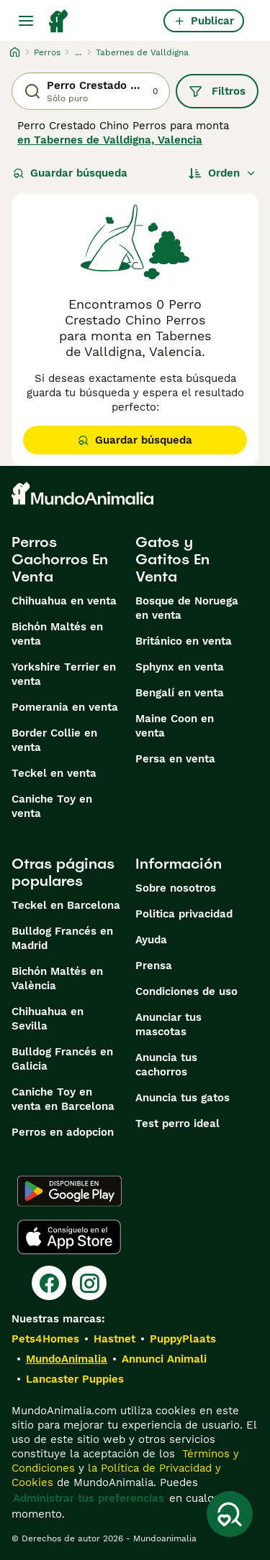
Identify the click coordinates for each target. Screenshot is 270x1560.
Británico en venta (183, 641)
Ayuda (151, 939)
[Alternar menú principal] (26, 20)
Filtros (217, 91)
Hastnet (114, 1338)
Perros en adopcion (63, 1132)
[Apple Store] (69, 1237)
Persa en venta (175, 758)
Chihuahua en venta (64, 600)
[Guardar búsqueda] (230, 1514)
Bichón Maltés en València (57, 978)
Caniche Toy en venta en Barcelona (63, 1099)
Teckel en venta (54, 773)
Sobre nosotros (175, 888)
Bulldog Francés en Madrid (62, 938)
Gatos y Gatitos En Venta (172, 559)
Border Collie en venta (54, 740)
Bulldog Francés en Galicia (62, 1059)
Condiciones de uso (186, 991)
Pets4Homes (45, 1338)
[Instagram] (89, 1283)
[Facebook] (49, 1283)
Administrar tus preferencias (88, 1498)
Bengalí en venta (179, 692)
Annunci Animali (164, 1359)
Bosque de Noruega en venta (186, 608)
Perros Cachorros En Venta (60, 559)
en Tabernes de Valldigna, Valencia (109, 140)
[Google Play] (69, 1191)
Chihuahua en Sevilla (48, 1018)
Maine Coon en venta (174, 725)
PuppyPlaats (183, 1338)
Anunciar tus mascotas (168, 1024)
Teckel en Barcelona (66, 905)
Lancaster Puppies (75, 1379)
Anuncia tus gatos (182, 1097)
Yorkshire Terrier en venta (64, 674)
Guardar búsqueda (70, 173)
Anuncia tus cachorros (166, 1064)
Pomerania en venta (65, 707)
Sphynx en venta (179, 666)
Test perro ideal (177, 1123)
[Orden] (222, 173)
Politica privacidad (184, 913)
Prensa (153, 965)
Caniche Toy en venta (52, 806)
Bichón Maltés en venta (57, 634)
